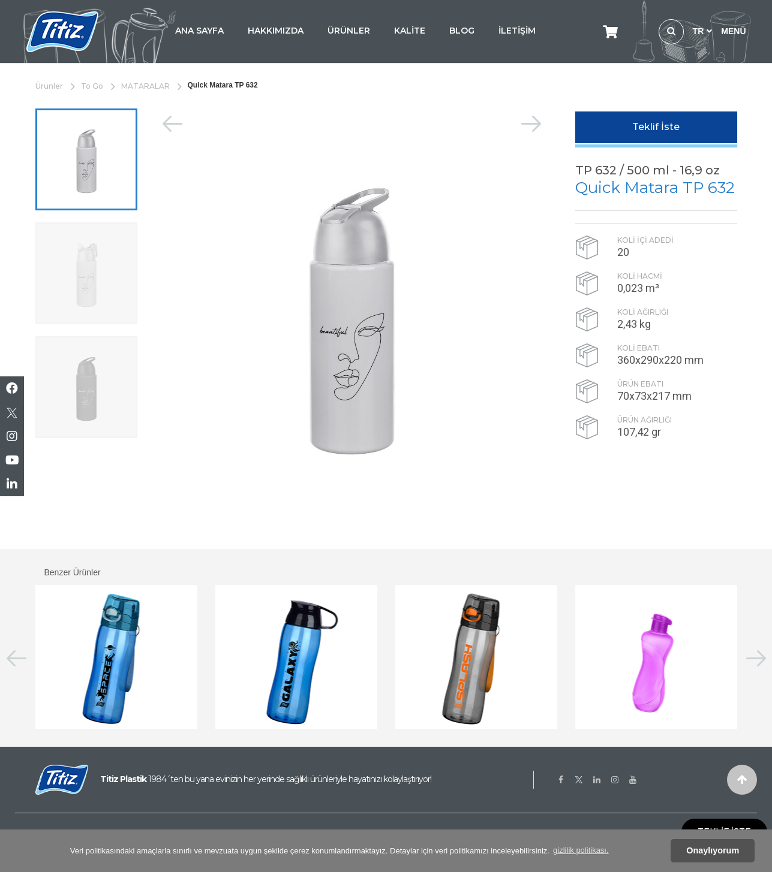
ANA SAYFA (199, 30)
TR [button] (703, 31)
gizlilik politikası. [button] (580, 850)
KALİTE (409, 30)
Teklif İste (656, 126)
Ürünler (49, 86)
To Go (92, 86)
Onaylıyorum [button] (712, 850)
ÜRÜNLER (349, 30)
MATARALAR (145, 86)
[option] (86, 159)
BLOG (461, 30)
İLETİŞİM (517, 30)
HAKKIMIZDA (276, 30)
